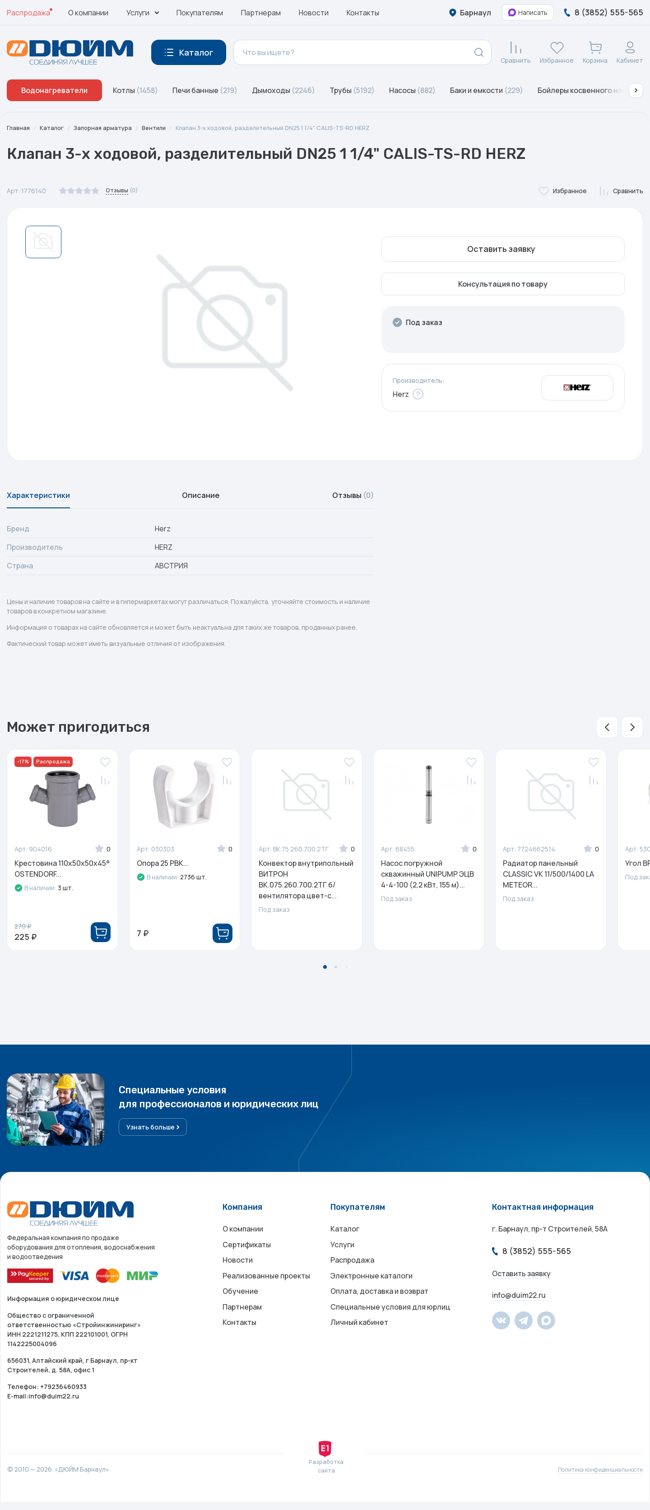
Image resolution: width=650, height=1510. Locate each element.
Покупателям (199, 13)
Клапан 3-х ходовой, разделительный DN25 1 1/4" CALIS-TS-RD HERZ (289, 128)
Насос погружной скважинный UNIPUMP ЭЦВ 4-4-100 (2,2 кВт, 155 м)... (427, 879)
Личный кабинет (359, 1346)
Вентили (161, 128)
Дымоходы (283, 90)
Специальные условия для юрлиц (390, 1328)
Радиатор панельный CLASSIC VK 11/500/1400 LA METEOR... (548, 879)
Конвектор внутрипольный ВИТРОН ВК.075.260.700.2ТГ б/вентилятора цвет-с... (306, 885)
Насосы (412, 90)
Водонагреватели (54, 90)
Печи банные (204, 90)
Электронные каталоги (371, 1292)
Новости (314, 13)
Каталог (53, 128)
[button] (636, 90)
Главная (19, 128)
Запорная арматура (107, 128)
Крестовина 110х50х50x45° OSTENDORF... (62, 874)
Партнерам (261, 13)
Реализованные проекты (266, 1292)
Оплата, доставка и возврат (379, 1310)
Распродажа (28, 13)
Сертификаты (247, 1256)
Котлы (135, 90)
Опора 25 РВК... (163, 868)
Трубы (352, 90)
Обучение (240, 1310)
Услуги (342, 1256)
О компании (88, 13)
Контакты (363, 13)
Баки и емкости (486, 90)
